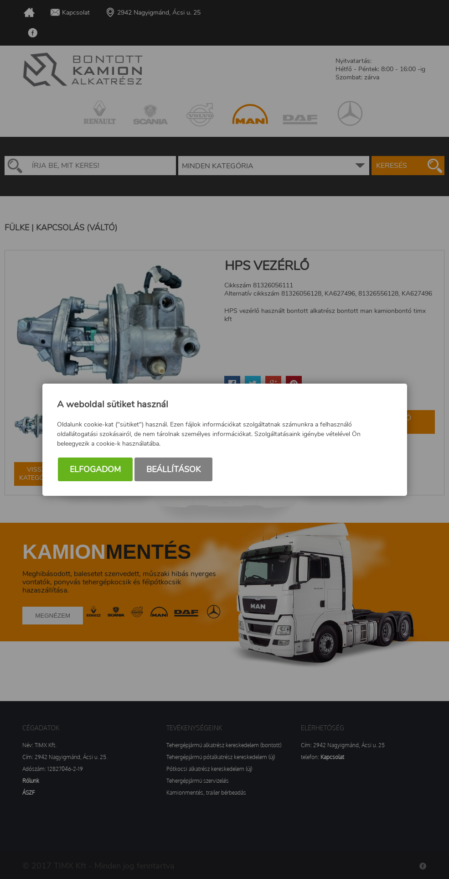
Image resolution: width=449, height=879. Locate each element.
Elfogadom (95, 469)
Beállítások (173, 469)
